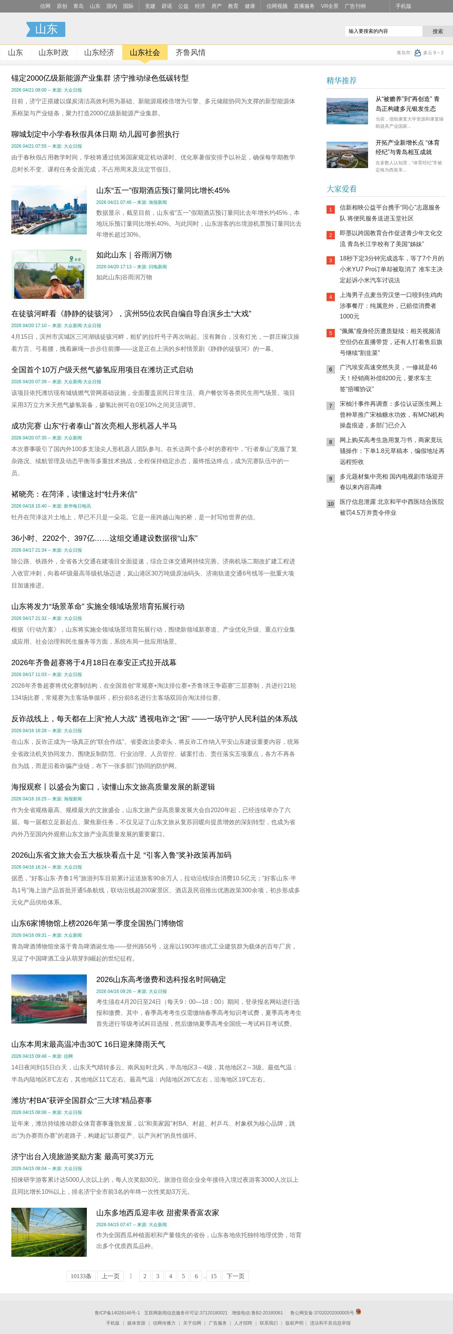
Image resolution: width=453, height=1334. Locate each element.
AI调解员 (394, 601)
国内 (111, 6)
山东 (95, 6)
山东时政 (54, 52)
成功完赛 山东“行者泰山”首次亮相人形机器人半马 (94, 426)
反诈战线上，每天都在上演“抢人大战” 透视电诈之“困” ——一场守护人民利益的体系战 (154, 718)
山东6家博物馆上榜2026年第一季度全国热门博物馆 (97, 923)
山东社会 (145, 52)
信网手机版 (349, 571)
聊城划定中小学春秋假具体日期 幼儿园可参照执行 (95, 134)
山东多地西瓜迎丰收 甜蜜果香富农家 (157, 1213)
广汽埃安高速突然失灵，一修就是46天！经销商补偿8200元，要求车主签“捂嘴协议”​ (388, 378)
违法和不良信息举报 (330, 1323)
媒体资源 (136, 1323)
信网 (45, 6)
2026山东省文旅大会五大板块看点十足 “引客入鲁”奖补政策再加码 (121, 855)
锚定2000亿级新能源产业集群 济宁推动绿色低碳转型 (100, 78)
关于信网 (192, 1323)
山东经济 (99, 52)
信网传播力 (164, 1323)
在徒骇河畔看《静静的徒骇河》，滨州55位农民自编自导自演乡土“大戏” (131, 313)
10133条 (81, 1276)
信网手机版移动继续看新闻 (300, 30)
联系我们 (269, 1323)
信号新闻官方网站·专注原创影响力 (13, 29)
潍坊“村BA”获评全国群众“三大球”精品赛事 (81, 1100)
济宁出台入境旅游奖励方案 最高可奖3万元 (82, 1156)
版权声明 (294, 1323)
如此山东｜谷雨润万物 (134, 255)
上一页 (111, 1276)
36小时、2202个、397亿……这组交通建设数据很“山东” (104, 538)
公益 (183, 6)
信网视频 (277, 6)
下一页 (235, 1276)
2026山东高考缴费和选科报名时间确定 (161, 979)
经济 (200, 6)
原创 (62, 6)
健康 (250, 6)
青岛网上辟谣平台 (349, 601)
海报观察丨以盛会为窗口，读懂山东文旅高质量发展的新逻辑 (113, 787)
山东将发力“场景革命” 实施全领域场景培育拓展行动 (98, 606)
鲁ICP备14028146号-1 (117, 1313)
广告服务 (218, 1323)
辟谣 (167, 6)
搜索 (438, 31)
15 (214, 1276)
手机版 (403, 6)
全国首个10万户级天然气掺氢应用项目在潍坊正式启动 (102, 370)
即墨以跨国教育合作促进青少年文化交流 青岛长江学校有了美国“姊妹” (391, 238)
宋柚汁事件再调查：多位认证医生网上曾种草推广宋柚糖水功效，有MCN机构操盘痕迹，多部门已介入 (392, 415)
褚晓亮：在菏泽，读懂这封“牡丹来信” (74, 494)
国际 (128, 6)
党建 (150, 6)
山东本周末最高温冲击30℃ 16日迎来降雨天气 (88, 1044)
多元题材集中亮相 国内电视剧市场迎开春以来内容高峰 (392, 482)
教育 (233, 6)
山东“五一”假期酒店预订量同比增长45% (163, 190)
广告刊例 (355, 6)
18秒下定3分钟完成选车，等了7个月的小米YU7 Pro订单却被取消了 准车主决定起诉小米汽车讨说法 (392, 269)
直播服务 (304, 6)
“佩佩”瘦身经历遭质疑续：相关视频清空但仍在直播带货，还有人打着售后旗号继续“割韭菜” (391, 342)
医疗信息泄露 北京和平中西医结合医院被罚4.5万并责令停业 (392, 507)
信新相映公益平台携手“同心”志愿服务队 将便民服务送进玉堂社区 (390, 213)
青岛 (78, 6)
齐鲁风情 (191, 52)
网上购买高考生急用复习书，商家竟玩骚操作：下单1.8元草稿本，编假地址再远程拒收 (392, 451)
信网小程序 (394, 571)
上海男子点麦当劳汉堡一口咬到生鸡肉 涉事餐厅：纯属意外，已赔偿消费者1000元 (391, 306)
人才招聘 (243, 1323)
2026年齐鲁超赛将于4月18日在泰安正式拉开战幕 (94, 662)
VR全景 (330, 6)
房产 (216, 6)
